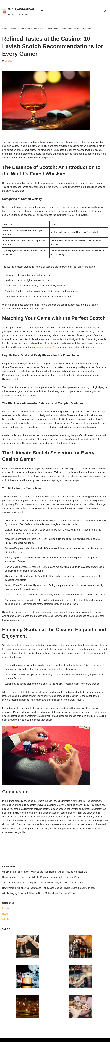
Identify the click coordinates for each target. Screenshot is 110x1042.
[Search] (105, 11)
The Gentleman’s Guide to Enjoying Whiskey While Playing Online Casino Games (43, 882)
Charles (8, 61)
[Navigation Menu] (41, 11)
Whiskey (6, 919)
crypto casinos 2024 (47, 347)
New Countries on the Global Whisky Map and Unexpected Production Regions (42, 877)
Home (4, 29)
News (12, 29)
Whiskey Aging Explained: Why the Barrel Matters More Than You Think (38, 893)
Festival (6, 908)
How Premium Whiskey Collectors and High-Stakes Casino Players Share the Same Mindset (49, 888)
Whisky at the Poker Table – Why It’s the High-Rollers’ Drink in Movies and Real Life (44, 872)
